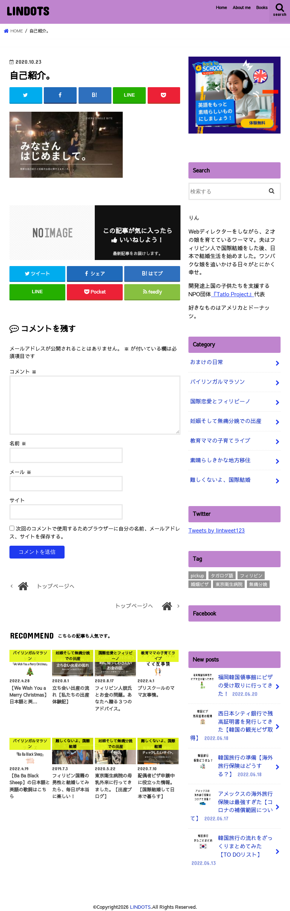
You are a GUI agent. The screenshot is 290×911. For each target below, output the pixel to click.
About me (242, 7)
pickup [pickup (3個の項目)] (197, 573)
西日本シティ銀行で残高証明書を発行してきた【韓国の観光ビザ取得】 (231, 723)
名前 (17, 442)
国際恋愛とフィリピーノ (220, 400)
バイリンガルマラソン (217, 381)
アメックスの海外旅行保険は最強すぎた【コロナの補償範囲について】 (231, 802)
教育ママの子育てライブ (220, 439)
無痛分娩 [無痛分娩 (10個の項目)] (258, 582)
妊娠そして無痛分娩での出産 (225, 419)
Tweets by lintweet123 (216, 528)
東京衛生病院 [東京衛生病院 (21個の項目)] (228, 582)
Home (221, 7)
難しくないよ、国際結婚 (220, 478)
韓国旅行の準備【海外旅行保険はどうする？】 (231, 763)
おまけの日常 (206, 361)
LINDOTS (27, 11)
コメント (23, 371)
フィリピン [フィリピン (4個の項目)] (251, 573)
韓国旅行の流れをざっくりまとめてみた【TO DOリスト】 (231, 846)
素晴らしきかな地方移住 (220, 458)
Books (262, 7)
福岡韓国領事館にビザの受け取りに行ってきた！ (231, 683)
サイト (17, 499)
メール (20, 471)
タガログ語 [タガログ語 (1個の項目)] (222, 573)
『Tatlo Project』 (232, 293)
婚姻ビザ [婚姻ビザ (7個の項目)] (200, 582)
